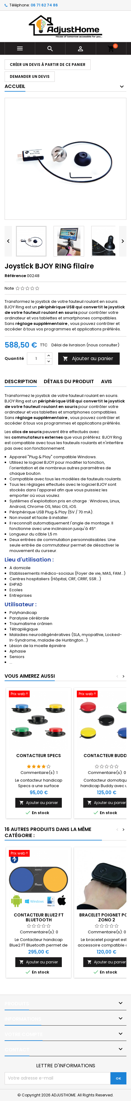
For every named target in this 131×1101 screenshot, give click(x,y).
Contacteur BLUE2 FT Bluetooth (39, 917)
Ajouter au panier (88, 358)
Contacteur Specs (38, 755)
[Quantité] (36, 358)
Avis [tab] (106, 381)
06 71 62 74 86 (44, 5)
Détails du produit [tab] (69, 381)
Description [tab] (21, 381)
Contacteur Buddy (106, 755)
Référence (15, 276)
